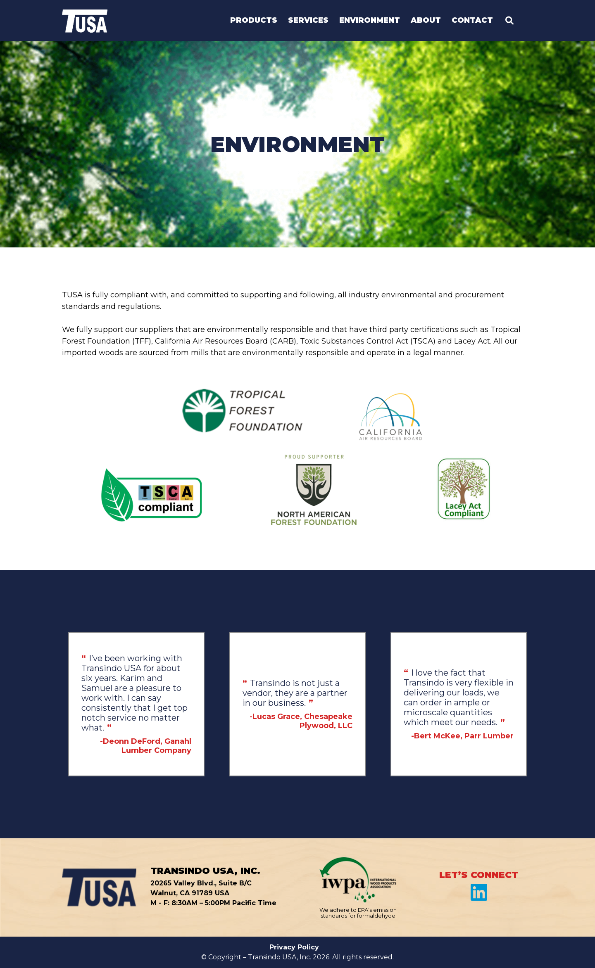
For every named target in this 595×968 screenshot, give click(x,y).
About (426, 21)
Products (253, 21)
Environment (369, 21)
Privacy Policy (294, 947)
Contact (472, 21)
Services (308, 21)
